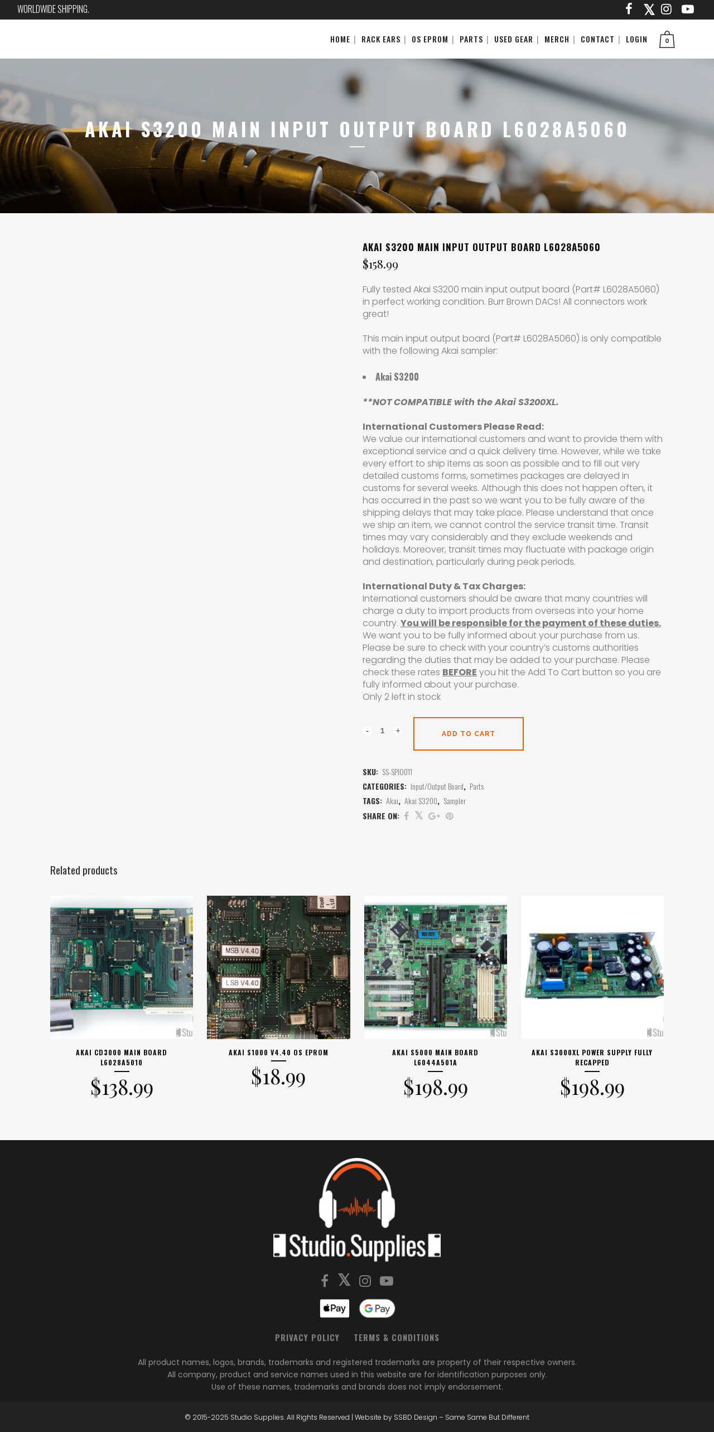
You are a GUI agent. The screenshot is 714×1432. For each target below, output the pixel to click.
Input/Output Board (437, 786)
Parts (477, 786)
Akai (392, 800)
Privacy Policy (307, 1337)
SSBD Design (415, 1417)
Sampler (454, 800)
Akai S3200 (420, 800)
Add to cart (468, 734)
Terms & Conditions (397, 1337)
